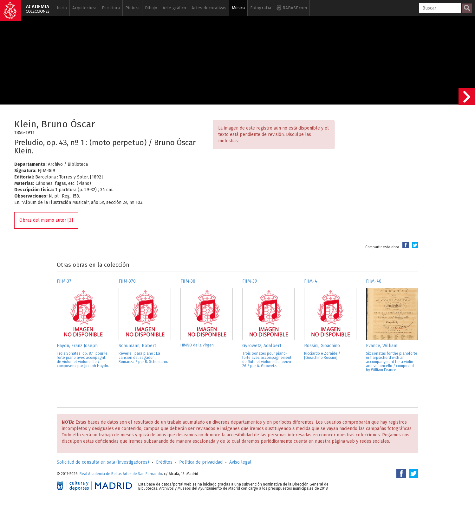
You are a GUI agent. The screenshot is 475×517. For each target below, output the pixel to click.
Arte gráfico (174, 7)
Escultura (111, 7)
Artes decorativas (209, 7)
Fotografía (260, 7)
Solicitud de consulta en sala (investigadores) (103, 462)
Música (238, 7)
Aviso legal (240, 462)
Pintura (132, 7)
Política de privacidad (201, 462)
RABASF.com (292, 7)
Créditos (164, 462)
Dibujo (151, 7)
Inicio (62, 7)
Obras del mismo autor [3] (46, 220)
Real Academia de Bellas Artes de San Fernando (121, 474)
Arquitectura (84, 7)
